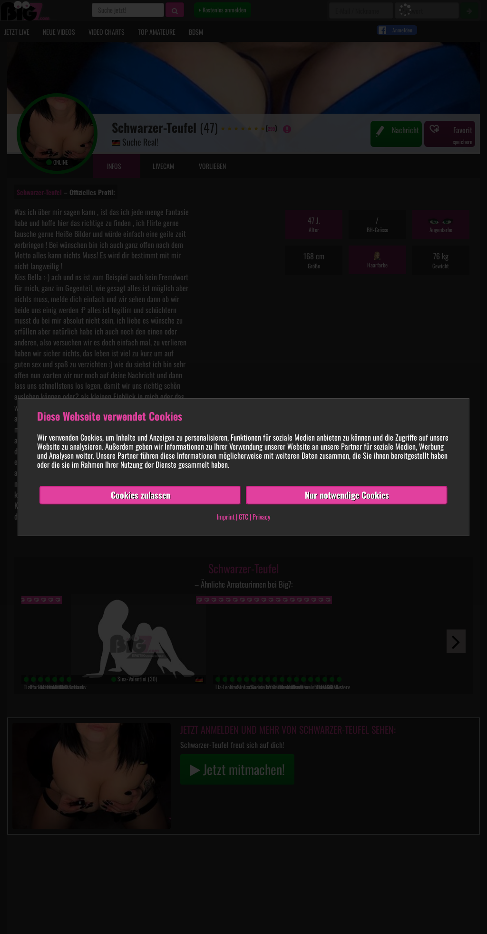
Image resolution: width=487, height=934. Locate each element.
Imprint (225, 516)
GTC (243, 516)
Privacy (261, 516)
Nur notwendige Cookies (347, 495)
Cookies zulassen (140, 495)
